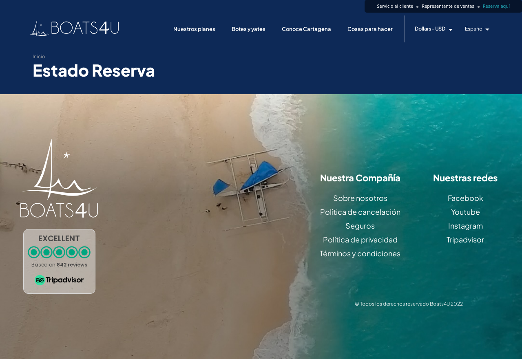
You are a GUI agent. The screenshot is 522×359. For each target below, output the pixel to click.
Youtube (465, 211)
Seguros (360, 225)
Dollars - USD (430, 28)
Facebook (465, 198)
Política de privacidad (360, 239)
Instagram (465, 225)
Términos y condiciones (360, 253)
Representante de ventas (448, 6)
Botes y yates (248, 29)
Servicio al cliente (395, 6)
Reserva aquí (496, 6)
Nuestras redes (465, 178)
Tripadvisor (465, 239)
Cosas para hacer (370, 29)
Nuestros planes (194, 29)
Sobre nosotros (360, 198)
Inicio (39, 56)
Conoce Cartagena (306, 29)
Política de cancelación (360, 211)
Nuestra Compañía (360, 178)
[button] (59, 261)
